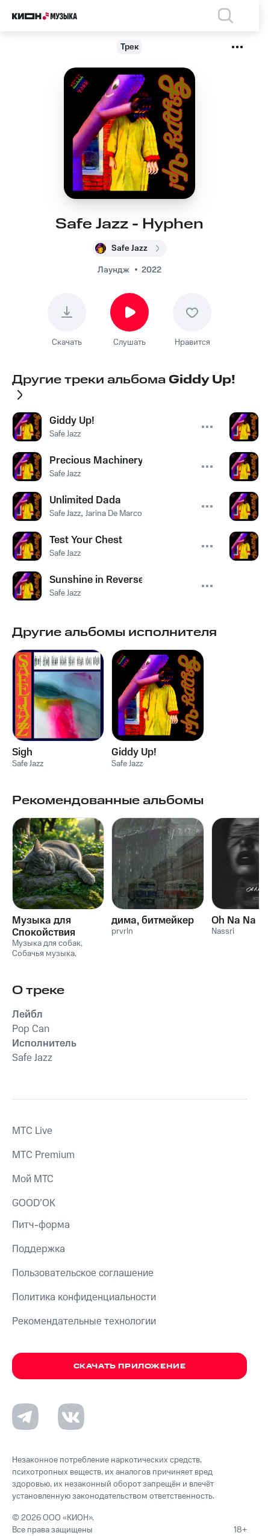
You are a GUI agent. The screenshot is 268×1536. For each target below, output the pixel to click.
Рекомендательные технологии (84, 1321)
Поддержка (38, 1249)
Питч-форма (41, 1225)
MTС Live (32, 1131)
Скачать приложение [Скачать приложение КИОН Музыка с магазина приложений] (129, 1366)
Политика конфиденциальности (84, 1297)
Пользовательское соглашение (83, 1273)
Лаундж (113, 270)
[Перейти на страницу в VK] (71, 1416)
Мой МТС (33, 1179)
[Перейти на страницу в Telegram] (25, 1416)
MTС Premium (43, 1155)
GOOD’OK (33, 1203)
